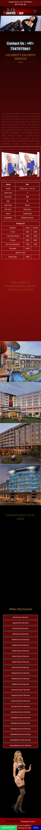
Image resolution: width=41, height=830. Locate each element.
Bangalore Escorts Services (20, 729)
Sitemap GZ (22, 828)
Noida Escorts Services (20, 645)
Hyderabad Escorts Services (20, 734)
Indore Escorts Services (20, 656)
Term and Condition (22, 825)
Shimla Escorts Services (20, 667)
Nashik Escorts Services (20, 640)
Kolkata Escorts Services (20, 679)
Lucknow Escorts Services (20, 701)
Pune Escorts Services (20, 628)
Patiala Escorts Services (20, 684)
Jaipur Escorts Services (20, 651)
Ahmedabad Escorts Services (20, 745)
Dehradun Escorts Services (20, 723)
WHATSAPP (8, 827)
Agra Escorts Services (20, 623)
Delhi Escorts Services (20, 634)
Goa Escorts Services (20, 617)
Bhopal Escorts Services (20, 673)
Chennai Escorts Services (20, 690)
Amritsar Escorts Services (20, 706)
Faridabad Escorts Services (20, 718)
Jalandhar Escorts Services (20, 712)
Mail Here (14, 2)
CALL (36, 827)
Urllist (30, 828)
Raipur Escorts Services (20, 662)
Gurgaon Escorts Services (20, 695)
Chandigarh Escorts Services (20, 740)
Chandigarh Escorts (28, 821)
